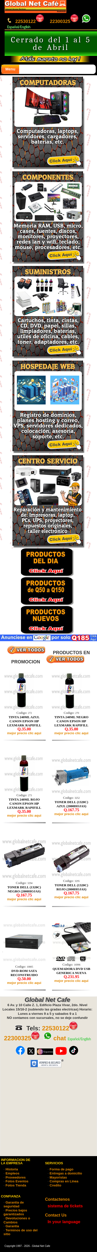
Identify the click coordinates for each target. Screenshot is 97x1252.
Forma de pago (61, 1169)
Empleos (12, 1173)
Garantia (12, 1226)
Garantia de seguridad (14, 1204)
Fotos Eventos (17, 1181)
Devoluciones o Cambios (17, 1220)
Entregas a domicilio (66, 1173)
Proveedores (16, 1177)
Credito (55, 1185)
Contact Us (55, 1215)
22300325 (64, 21)
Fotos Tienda (16, 1185)
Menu (10, 69)
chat (54, 1038)
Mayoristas (58, 1177)
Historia (12, 1169)
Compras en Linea (64, 1181)
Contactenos (57, 1199)
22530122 (30, 21)
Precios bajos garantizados (15, 1212)
